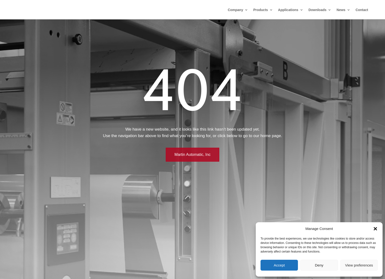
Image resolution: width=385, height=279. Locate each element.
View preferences (359, 265)
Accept (279, 265)
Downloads (318, 10)
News (341, 10)
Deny (319, 265)
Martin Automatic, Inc (192, 154)
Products (260, 10)
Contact (362, 10)
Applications (288, 10)
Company (235, 10)
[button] (375, 228)
